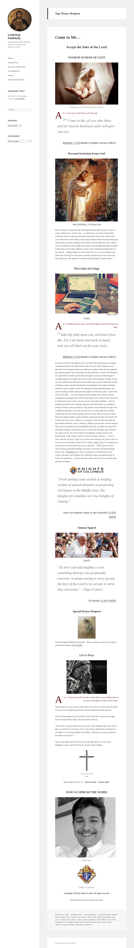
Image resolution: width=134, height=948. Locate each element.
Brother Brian (77, 915)
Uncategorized (91, 915)
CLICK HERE (108, 600)
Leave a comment (84, 925)
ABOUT (11, 75)
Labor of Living (82, 920)
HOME (10, 58)
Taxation (71, 925)
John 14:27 (98, 442)
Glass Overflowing (104, 917)
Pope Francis (79, 922)
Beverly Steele (105, 915)
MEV (114, 920)
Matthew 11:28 (71, 143)
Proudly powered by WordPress (65, 943)
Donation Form (13, 62)
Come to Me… (68, 37)
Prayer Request (90, 922)
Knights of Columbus (68, 920)
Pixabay (87, 318)
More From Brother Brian (16, 67)
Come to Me (91, 917)
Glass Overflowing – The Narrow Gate (87, 224)
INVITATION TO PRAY (16, 80)
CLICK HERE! (20, 99)
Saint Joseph (102, 922)
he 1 (99, 414)
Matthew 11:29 (71, 356)
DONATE (86, 560)
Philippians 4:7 (72, 452)
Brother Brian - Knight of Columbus (73, 917)
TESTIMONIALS (14, 71)
